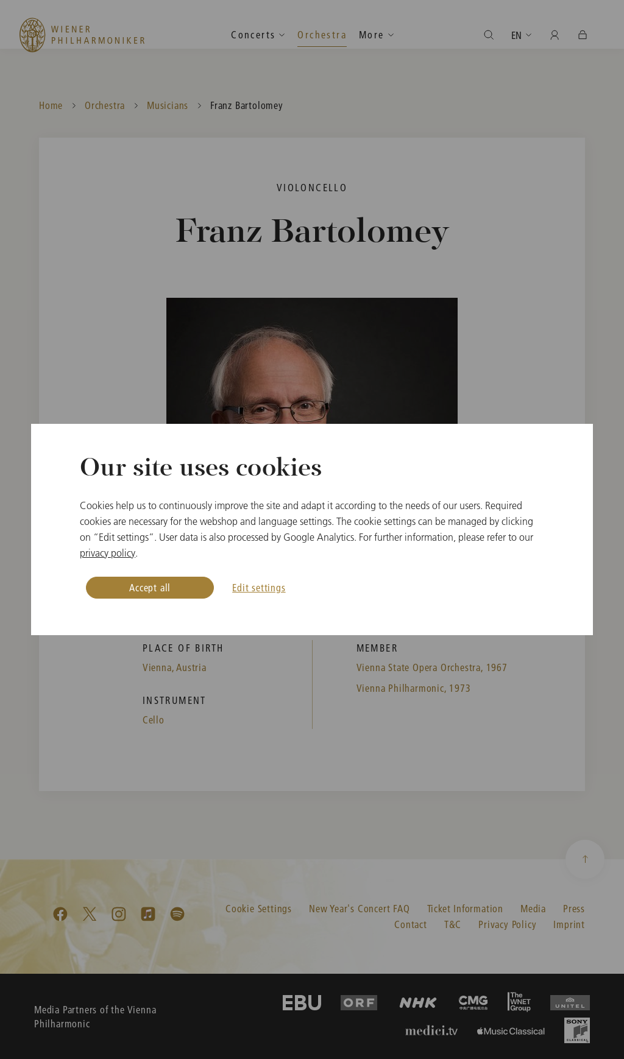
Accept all (150, 587)
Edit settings (258, 587)
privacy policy (107, 553)
